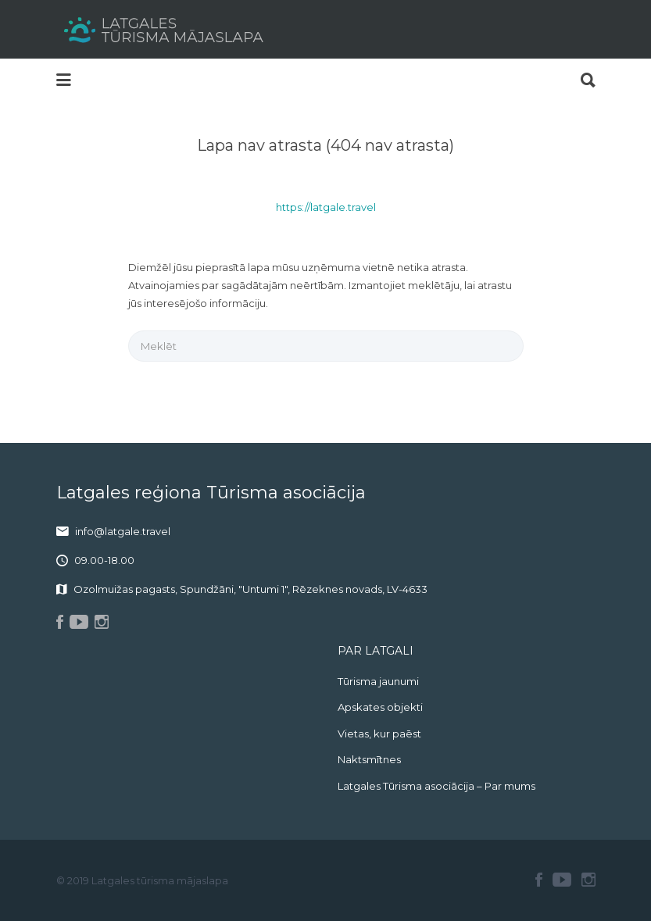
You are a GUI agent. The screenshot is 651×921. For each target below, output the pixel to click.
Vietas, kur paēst (379, 733)
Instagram (588, 879)
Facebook (538, 879)
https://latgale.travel (326, 207)
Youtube (562, 879)
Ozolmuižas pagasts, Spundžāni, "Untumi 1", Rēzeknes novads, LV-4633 (250, 589)
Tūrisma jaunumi (378, 681)
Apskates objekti (380, 707)
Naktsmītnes (369, 759)
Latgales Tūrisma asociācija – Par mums (436, 786)
